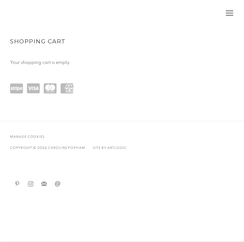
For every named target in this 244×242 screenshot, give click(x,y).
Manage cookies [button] (27, 136)
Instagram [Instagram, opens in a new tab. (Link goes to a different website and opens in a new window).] (31, 184)
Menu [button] (229, 13)
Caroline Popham (47, 13)
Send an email (57, 184)
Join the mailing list (44, 184)
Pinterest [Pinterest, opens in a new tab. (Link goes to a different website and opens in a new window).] (17, 184)
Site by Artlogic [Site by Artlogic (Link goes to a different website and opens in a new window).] (110, 148)
